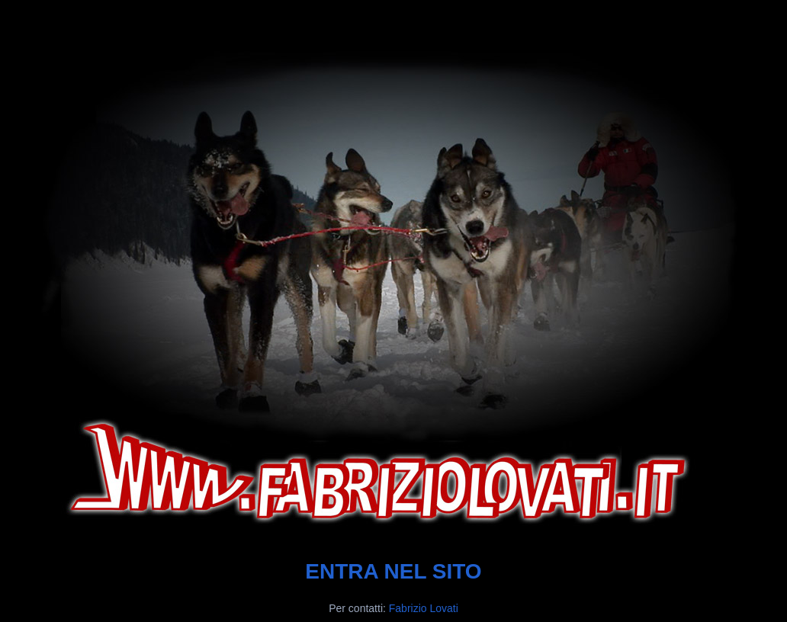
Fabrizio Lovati (423, 608)
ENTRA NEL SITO (393, 571)
